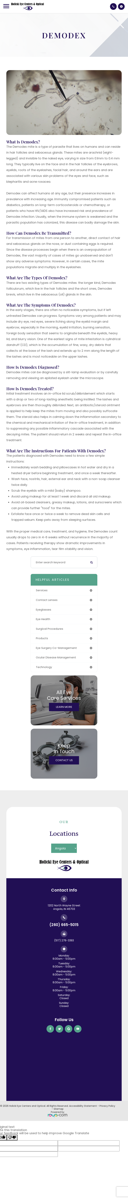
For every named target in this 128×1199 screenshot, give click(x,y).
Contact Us (64, 760)
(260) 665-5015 (64, 924)
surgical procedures (49, 629)
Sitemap (59, 1109)
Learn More (64, 707)
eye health (43, 619)
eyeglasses (43, 610)
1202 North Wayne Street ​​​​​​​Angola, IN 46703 (64, 907)
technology (44, 667)
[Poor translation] (12, 1137)
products (42, 638)
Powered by (58, 1113)
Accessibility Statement (83, 1106)
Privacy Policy (107, 1106)
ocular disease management (56, 657)
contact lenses (47, 600)
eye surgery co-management (56, 648)
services (42, 590)
